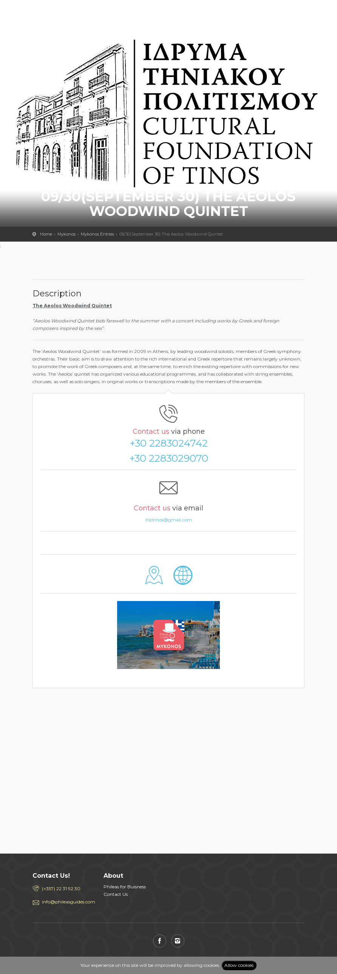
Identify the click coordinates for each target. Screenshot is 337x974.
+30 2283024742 (169, 443)
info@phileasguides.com (67, 902)
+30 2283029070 (168, 458)
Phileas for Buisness (125, 886)
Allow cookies (239, 965)
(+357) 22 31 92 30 (61, 888)
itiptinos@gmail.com (168, 519)
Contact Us (116, 894)
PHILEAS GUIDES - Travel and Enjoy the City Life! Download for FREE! (66, 13)
